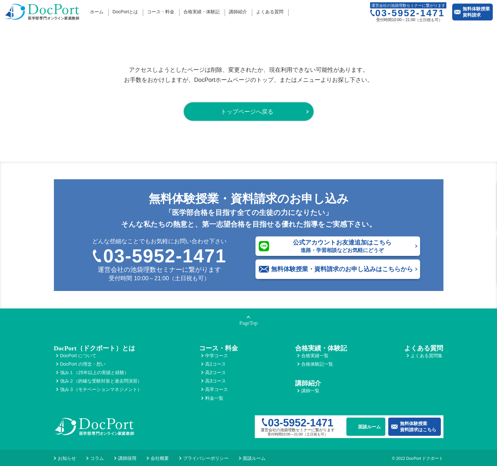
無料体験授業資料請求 (476, 12)
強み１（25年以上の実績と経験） (94, 372)
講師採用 (127, 458)
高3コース (215, 381)
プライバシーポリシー (206, 458)
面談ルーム (369, 426)
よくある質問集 (426, 355)
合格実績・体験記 (201, 11)
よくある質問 (269, 11)
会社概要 (160, 458)
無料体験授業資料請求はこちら (418, 426)
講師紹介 (238, 11)
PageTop (248, 323)
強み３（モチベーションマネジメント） (101, 389)
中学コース (216, 355)
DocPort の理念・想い (83, 364)
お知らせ (67, 458)
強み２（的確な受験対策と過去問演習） (101, 381)
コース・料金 (160, 11)
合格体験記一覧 (317, 364)
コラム (97, 458)
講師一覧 (310, 390)
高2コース (215, 372)
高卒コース (216, 389)
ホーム (97, 11)
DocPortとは (125, 11)
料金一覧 (214, 398)
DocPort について (78, 355)
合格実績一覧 (315, 355)
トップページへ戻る (247, 111)
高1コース (215, 364)
